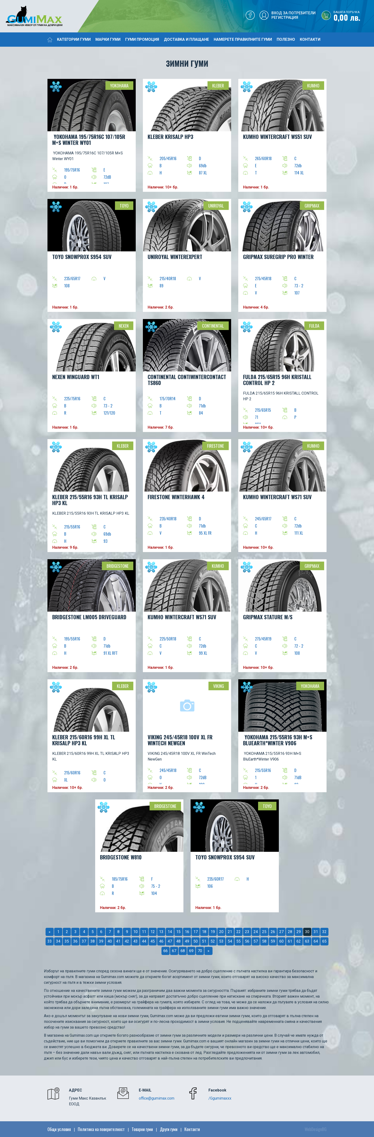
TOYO (124, 206)
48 (178, 941)
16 (187, 931)
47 (170, 941)
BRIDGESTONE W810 (121, 857)
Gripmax (312, 206)
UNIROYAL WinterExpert (175, 256)
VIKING (218, 686)
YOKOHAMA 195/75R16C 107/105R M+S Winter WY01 (88, 139)
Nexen (124, 326)
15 (178, 931)
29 (298, 931)
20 (221, 931)
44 (144, 941)
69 (191, 951)
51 (204, 941)
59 (273, 941)
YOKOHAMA (119, 85)
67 (174, 951)
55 (238, 941)
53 (221, 941)
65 (324, 941)
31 (316, 931)
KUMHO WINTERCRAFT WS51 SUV (277, 136)
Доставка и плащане (186, 39)
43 (135, 941)
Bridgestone (118, 566)
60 (281, 941)
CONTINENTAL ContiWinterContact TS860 (187, 379)
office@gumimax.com (156, 1098)
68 (183, 951)
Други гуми (168, 1129)
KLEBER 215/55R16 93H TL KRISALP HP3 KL (90, 500)
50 (195, 941)
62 (298, 941)
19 (213, 931)
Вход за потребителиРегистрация (293, 15)
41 (118, 941)
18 (204, 931)
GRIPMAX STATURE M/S (267, 617)
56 (247, 941)
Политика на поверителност (101, 1129)
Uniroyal (216, 206)
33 (49, 941)
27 (281, 931)
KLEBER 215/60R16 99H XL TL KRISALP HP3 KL (83, 740)
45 (153, 941)
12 (153, 931)
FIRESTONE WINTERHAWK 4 (176, 497)
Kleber (218, 85)
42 (127, 941)
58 (264, 941)
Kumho (313, 85)
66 (165, 951)
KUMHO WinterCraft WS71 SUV (277, 497)
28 (290, 931)
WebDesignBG (316, 1129)
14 (170, 931)
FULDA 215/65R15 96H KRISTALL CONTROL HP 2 (277, 379)
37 (84, 941)
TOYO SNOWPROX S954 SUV (82, 256)
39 (101, 941)
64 (316, 941)
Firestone (215, 446)
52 (213, 941)
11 (144, 931)
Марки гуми (107, 39)
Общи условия (59, 1129)
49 (187, 941)
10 (135, 931)
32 (324, 931)
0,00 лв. (353, 16)
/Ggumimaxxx (219, 1098)
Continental (213, 326)
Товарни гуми (142, 1129)
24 (256, 931)
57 (256, 941)
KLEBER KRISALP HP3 (170, 136)
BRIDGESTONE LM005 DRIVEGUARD (89, 617)
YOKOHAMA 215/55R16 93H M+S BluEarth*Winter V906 (277, 740)
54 (230, 941)
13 (161, 931)
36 (75, 941)
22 (238, 931)
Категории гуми (74, 39)
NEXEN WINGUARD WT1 (75, 377)
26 (273, 931)
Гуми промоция (142, 39)
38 (92, 941)
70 (200, 951)
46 (161, 941)
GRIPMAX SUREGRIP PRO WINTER (278, 256)
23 (247, 931)
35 (67, 941)
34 (58, 941)
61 (290, 941)
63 (307, 941)
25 (264, 931)
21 (230, 931)
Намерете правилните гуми (243, 39)
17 (195, 931)
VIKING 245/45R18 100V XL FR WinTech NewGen (180, 740)
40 (110, 941)
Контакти (310, 39)
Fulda (314, 326)
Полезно (286, 39)
